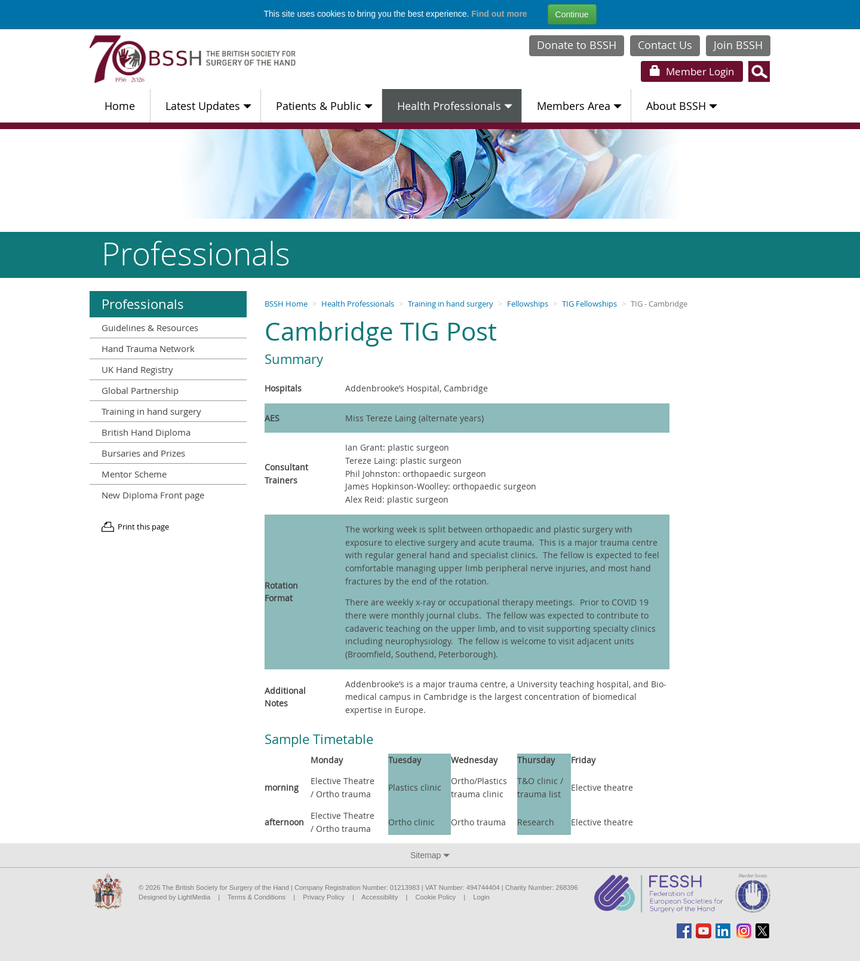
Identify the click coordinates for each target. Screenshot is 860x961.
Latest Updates (208, 106)
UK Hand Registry (137, 369)
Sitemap (430, 855)
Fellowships (527, 304)
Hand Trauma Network (148, 348)
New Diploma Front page (153, 495)
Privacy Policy (324, 897)
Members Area (579, 106)
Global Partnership (140, 390)
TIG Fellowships (589, 304)
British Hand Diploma (146, 432)
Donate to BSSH (576, 45)
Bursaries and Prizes (143, 453)
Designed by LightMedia (174, 897)
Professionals (143, 304)
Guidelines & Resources (150, 327)
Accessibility (379, 897)
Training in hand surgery (450, 304)
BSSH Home (286, 304)
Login (692, 71)
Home (120, 106)
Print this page (143, 527)
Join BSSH (738, 45)
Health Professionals (454, 106)
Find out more (499, 14)
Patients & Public (324, 106)
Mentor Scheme (134, 474)
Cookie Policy (435, 897)
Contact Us (665, 45)
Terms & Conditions (256, 897)
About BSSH (681, 106)
